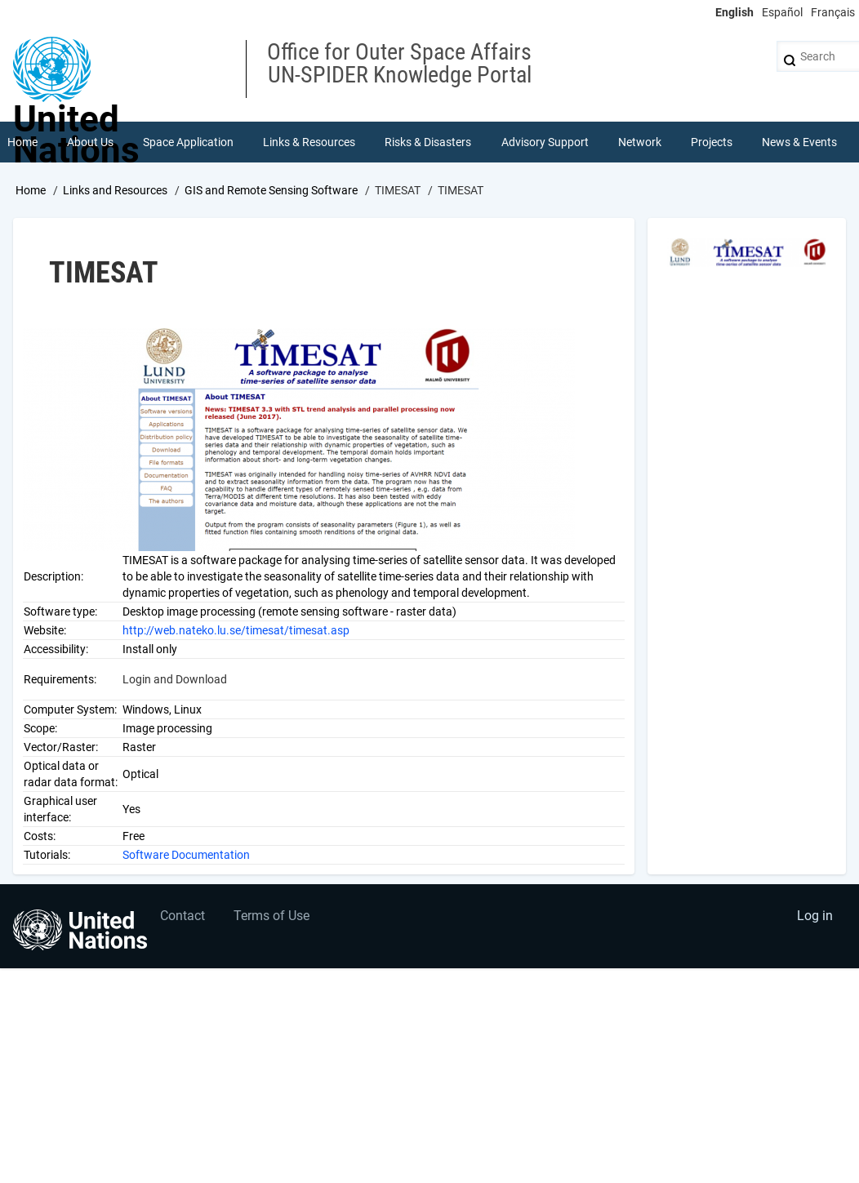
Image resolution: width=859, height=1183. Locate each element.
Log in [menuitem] (815, 915)
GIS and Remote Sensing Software (271, 190)
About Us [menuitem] (90, 142)
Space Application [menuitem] (188, 142)
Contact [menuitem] (182, 915)
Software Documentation (186, 854)
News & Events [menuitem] (799, 142)
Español (782, 12)
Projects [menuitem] (711, 142)
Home (31, 190)
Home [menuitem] (22, 142)
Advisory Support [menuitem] (545, 142)
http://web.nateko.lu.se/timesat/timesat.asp (235, 630)
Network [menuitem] (639, 142)
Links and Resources (115, 190)
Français (833, 12)
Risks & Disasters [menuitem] (428, 142)
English (734, 12)
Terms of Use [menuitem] (271, 915)
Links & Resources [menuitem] (309, 142)
